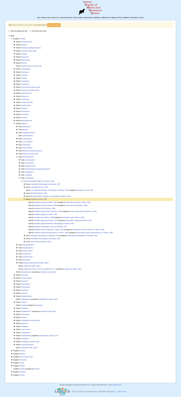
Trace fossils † (26, 329)
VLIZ (88, 385)
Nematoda (24, 275)
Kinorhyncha (25, 111)
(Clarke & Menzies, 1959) (84, 211)
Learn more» (121, 391)
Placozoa (24, 293)
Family (25, 181)
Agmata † (24, 45)
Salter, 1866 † (32, 266)
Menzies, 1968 (45, 205)
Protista (22, 369)
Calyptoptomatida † (28, 133)
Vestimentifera (26, 336)
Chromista (23, 360)
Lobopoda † (25, 114)
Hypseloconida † (30, 166)
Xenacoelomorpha (27, 345)
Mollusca (24, 123)
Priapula (24, 305)
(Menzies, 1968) (76, 205)
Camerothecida (27, 136)
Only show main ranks (38, 31)
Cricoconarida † (27, 142)
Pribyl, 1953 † (29, 348)
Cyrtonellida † (29, 163)
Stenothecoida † (27, 257)
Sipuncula (24, 323)
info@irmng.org (117, 385)
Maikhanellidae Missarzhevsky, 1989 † (36, 263)
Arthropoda (25, 57)
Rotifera (24, 317)
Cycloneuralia (30, 87)
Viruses (22, 375)
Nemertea (24, 281)
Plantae (22, 366)
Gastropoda (26, 145)
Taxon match (78, 17)
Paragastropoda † (28, 245)
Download (134, 17)
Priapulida (39, 305)
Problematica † (26, 311)
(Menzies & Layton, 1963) (88, 229)
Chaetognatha (26, 69)
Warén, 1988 (44, 217)
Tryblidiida (28, 175)
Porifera (24, 302)
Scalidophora (30, 320)
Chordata (24, 75)
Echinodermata (26, 93)
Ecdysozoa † (30, 90)
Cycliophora (25, 84)
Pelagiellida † (29, 172)
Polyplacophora (27, 248)
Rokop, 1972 (45, 220)
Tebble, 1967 (45, 202)
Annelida (24, 54)
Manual (114, 17)
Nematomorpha (26, 278)
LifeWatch (125, 17)
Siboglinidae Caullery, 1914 (48, 299)
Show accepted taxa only (17, 31)
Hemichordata (26, 105)
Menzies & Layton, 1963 (48, 229)
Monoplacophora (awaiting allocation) (37, 169)
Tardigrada (24, 326)
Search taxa (46, 17)
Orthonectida (25, 287)
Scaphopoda (26, 254)
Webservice (106, 17)
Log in (141, 17)
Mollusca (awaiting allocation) (32, 151)
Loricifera (24, 117)
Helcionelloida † (27, 148)
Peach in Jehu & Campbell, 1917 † (39, 269)
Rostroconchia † (27, 251)
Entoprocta (25, 96)
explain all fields (54, 25)
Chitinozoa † (25, 72)
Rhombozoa (25, 314)
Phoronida (24, 290)
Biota (26, 357)
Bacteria (22, 354)
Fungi (22, 363)
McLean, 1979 (39, 187)
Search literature (66, 17)
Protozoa (37, 369)
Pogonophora (25, 299)
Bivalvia (25, 129)
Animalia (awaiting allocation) (31, 48)
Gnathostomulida (27, 102)
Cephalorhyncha (31, 66)
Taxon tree (55, 17)
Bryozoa (24, 63)
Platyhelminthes (26, 296)
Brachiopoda (25, 60)
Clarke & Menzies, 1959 (48, 211)
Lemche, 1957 (85, 190)
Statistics (97, 17)
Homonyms (88, 17)
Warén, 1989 (39, 193)
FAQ (119, 17)
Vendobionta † (26, 333)
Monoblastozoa (26, 272)
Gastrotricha (25, 99)
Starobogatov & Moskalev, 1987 (45, 184)
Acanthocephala (26, 42)
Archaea (22, 351)
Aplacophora (26, 126)
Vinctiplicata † (30, 342)
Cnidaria (24, 78)
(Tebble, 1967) (78, 202)
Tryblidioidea (29, 178)
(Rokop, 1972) (79, 220)
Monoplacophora (28, 157)
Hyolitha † (24, 108)
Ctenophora (25, 81)
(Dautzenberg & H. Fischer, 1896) (51, 233)
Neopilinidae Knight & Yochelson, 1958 (41, 181)
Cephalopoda (26, 139)
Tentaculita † (26, 260)
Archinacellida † (30, 160)
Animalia (22, 39)
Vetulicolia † (25, 339)
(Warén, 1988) (73, 217)
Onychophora (25, 284)
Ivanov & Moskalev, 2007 (50, 226)
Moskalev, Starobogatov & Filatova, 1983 (49, 190)
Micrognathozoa (26, 120)
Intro (39, 17)
